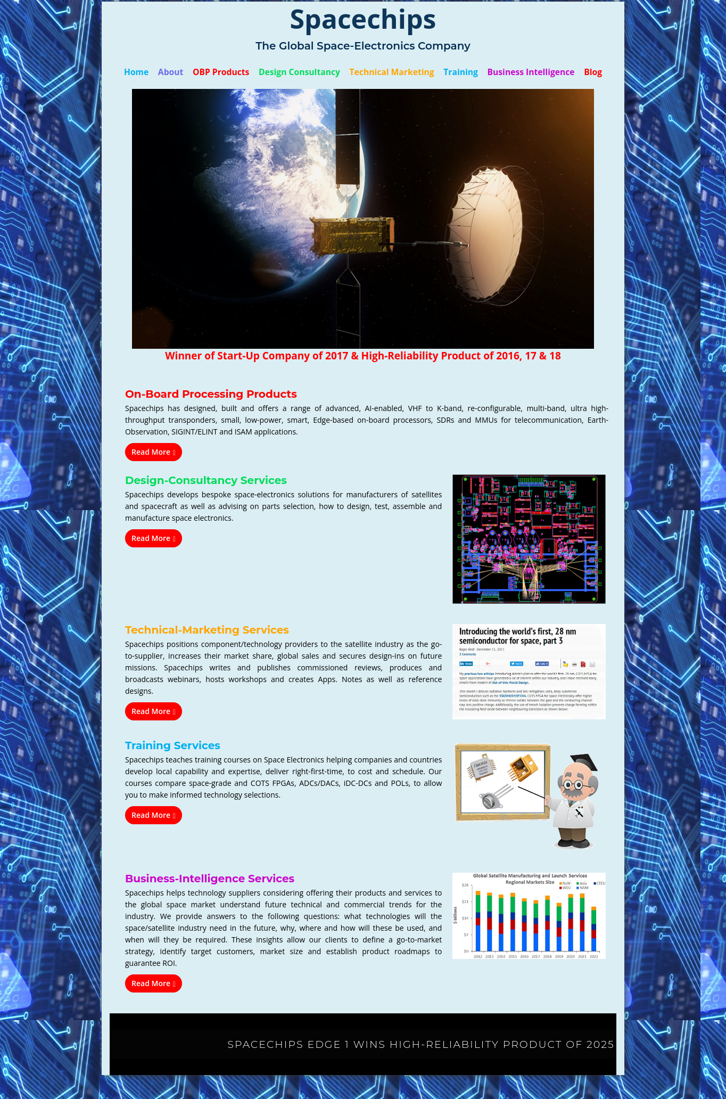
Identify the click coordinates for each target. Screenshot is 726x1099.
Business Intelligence (526, 72)
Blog (586, 72)
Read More (153, 452)
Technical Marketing (391, 72)
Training (457, 72)
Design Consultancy (301, 72)
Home (143, 72)
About (176, 72)
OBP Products (226, 72)
